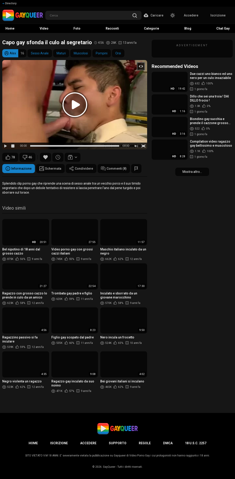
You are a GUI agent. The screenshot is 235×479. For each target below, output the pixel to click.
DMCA (168, 443)
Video (44, 28)
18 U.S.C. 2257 (195, 443)
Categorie (151, 28)
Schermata (50, 168)
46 (27, 157)
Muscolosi (81, 53)
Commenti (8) (114, 168)
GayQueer (109, 466)
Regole (145, 443)
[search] (134, 16)
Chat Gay (223, 28)
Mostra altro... (192, 172)
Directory (9, 3)
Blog (187, 28)
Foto (76, 28)
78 (10, 157)
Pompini (101, 53)
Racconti (112, 28)
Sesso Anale (40, 53)
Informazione (19, 168)
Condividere (81, 168)
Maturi (61, 53)
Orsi (118, 53)
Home (9, 28)
